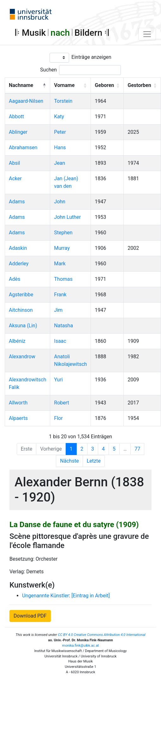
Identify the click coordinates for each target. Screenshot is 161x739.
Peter (60, 132)
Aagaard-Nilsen (26, 101)
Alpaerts (18, 418)
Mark (59, 264)
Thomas (63, 279)
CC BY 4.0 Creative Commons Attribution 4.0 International (102, 635)
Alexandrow (22, 357)
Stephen (63, 233)
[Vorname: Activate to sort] (70, 85)
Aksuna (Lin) (23, 326)
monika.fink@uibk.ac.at (80, 646)
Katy (59, 117)
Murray (61, 248)
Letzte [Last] (94, 461)
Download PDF (30, 616)
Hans (60, 148)
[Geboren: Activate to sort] (107, 85)
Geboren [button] (104, 85)
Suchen (48, 70)
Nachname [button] (21, 85)
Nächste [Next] (69, 461)
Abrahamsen (23, 148)
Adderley (18, 264)
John (59, 202)
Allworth (18, 403)
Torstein (63, 101)
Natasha (63, 326)
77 (137, 449)
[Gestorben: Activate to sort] (142, 85)
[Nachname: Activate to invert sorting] (27, 85)
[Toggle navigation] (147, 34)
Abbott (16, 117)
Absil (14, 163)
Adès (14, 279)
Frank (60, 295)
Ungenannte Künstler (45, 596)
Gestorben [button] (139, 85)
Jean (59, 163)
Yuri (58, 380)
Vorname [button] (64, 85)
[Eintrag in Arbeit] (90, 596)
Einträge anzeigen (91, 57)
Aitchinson (21, 310)
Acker (15, 179)
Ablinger (18, 132)
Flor (58, 418)
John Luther (67, 217)
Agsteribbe (21, 295)
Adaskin (18, 248)
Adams (17, 202)
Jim (58, 310)
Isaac (60, 341)
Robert (61, 403)
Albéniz (17, 341)
